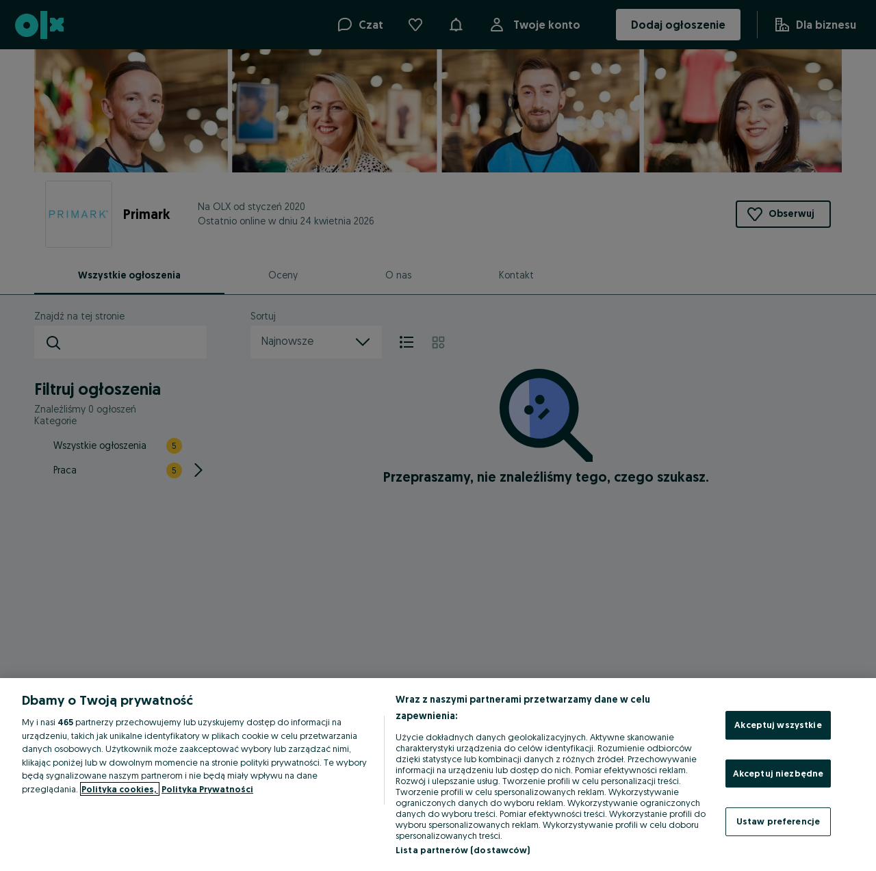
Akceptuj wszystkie (777, 724)
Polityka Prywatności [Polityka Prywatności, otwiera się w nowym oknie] (207, 788)
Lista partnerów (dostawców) (463, 849)
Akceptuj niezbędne (778, 773)
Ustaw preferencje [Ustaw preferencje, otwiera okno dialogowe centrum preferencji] (778, 821)
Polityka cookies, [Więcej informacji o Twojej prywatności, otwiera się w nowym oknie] (119, 788)
